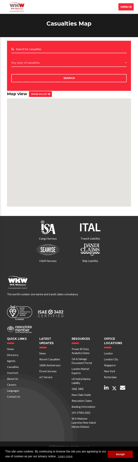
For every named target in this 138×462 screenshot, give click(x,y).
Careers (11, 384)
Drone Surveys (48, 371)
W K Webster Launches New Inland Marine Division (84, 422)
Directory (12, 355)
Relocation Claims (82, 400)
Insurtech (12, 372)
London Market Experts (80, 370)
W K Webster (16, 6)
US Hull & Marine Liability (81, 380)
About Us (12, 378)
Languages (13, 390)
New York (109, 371)
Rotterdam (110, 377)
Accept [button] (120, 454)
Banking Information (83, 406)
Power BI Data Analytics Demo (81, 351)
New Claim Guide (81, 394)
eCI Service (45, 377)
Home (10, 349)
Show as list (40, 94)
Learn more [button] (65, 456)
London (108, 353)
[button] (69, 63)
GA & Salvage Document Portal (82, 360)
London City (111, 359)
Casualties (13, 366)
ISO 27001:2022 (81, 412)
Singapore (110, 365)
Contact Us (13, 396)
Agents (11, 360)
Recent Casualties (49, 359)
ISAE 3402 (78, 388)
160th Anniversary (50, 365)
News (42, 353)
